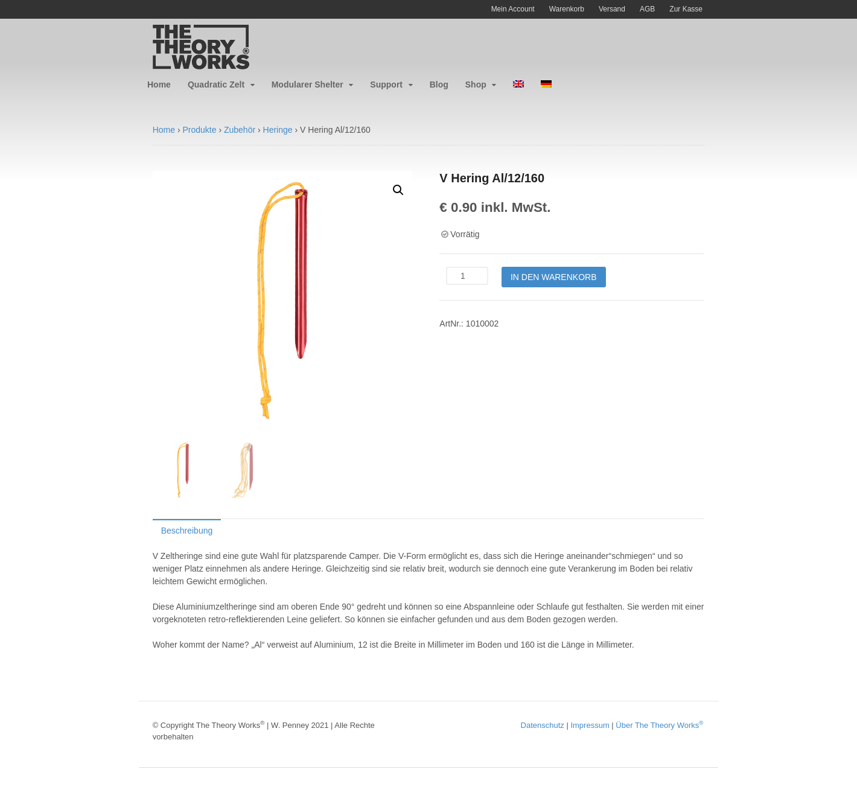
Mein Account (513, 9)
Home (159, 84)
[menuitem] (518, 84)
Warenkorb (566, 9)
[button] (398, 190)
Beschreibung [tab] (187, 530)
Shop (475, 84)
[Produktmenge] (467, 276)
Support (386, 84)
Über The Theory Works (659, 725)
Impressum (589, 725)
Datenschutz (542, 725)
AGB (647, 9)
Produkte (199, 130)
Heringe (278, 130)
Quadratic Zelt (216, 84)
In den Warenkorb (554, 277)
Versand (612, 9)
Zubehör (239, 130)
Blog (439, 84)
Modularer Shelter (307, 84)
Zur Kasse (685, 9)
